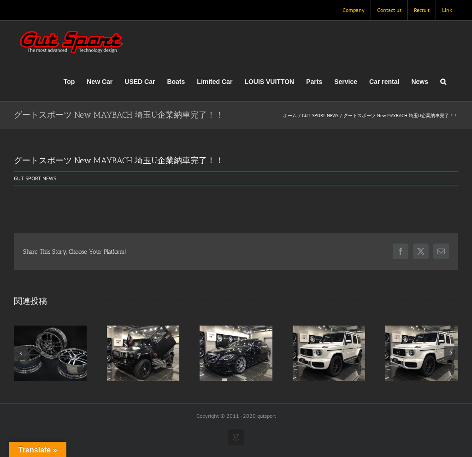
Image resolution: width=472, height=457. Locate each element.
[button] (443, 81)
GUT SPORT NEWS (35, 178)
